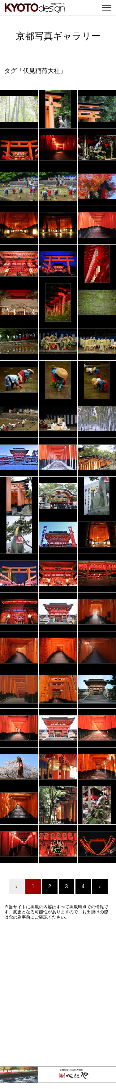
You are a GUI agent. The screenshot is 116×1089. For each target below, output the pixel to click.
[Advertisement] (58, 993)
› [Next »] (100, 886)
